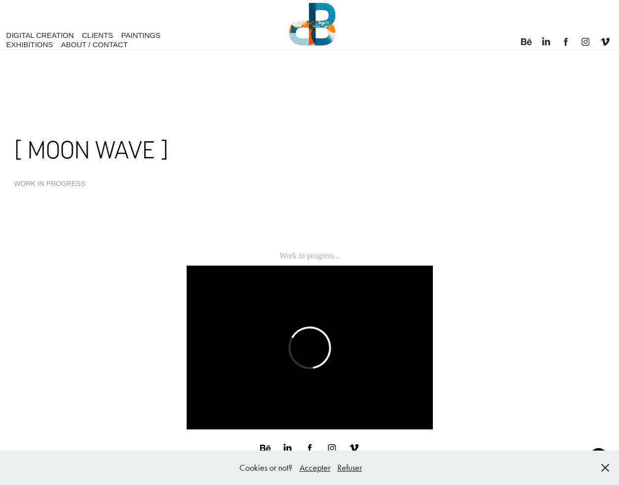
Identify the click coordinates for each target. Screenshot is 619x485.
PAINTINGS (141, 35)
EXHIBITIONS (29, 44)
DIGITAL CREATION (40, 35)
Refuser (349, 467)
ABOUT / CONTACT (94, 44)
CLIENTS (97, 35)
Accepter (314, 467)
